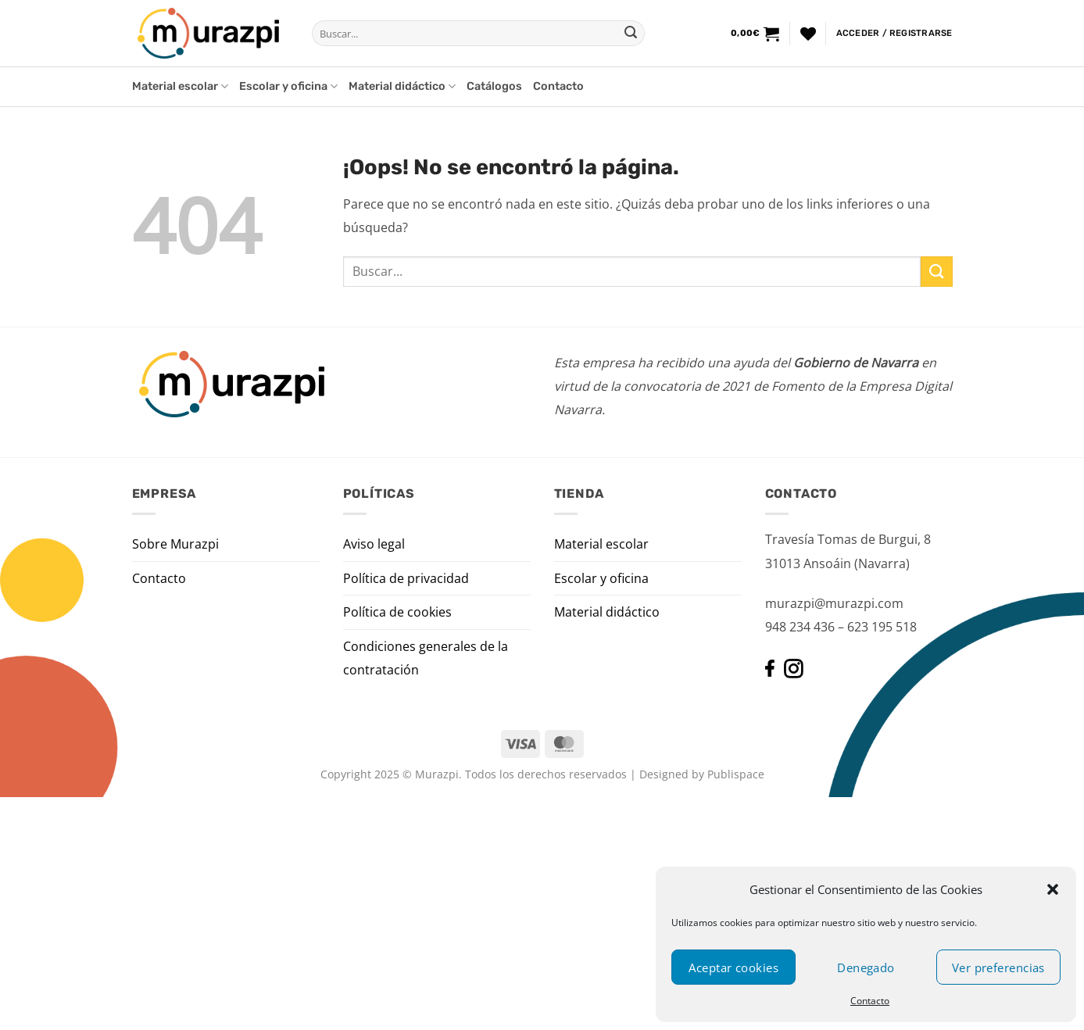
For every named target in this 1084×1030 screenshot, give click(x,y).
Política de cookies (397, 612)
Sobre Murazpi (175, 544)
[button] (1053, 889)
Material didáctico (402, 86)
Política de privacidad (406, 578)
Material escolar (180, 86)
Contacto (869, 1000)
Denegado (866, 967)
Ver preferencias (998, 967)
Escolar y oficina (288, 86)
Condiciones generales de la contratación (425, 658)
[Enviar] (630, 33)
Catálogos (494, 86)
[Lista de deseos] (808, 33)
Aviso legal (374, 544)
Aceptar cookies (733, 967)
